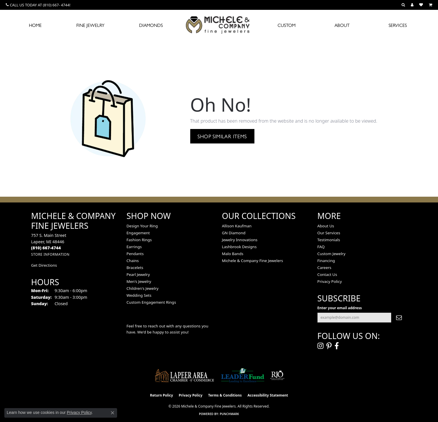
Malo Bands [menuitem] (232, 253)
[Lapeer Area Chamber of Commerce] (184, 375)
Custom (286, 25)
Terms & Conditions (225, 395)
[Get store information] (50, 254)
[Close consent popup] (112, 412)
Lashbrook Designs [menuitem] (239, 246)
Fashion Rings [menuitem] (139, 239)
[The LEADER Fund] (242, 375)
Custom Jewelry (331, 253)
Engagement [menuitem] (138, 232)
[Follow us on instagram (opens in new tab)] (320, 345)
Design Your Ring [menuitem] (142, 225)
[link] (38, 5)
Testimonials (328, 239)
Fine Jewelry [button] (90, 25)
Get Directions (44, 265)
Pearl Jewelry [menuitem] (138, 274)
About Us (325, 225)
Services (398, 25)
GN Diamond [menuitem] (234, 232)
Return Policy (161, 395)
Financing (326, 260)
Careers (324, 267)
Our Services (328, 232)
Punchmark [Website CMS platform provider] (229, 414)
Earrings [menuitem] (134, 246)
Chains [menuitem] (133, 260)
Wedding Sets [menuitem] (139, 295)
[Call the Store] (46, 247)
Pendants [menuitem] (135, 253)
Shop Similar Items (222, 136)
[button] (403, 5)
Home (35, 25)
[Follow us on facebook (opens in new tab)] (336, 345)
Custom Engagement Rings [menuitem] (151, 302)
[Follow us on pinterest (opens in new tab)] (329, 345)
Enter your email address (339, 307)
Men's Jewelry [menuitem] (139, 281)
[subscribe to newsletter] (399, 318)
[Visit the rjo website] (277, 375)
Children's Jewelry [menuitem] (143, 288)
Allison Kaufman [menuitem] (237, 225)
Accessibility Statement (267, 395)
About (342, 25)
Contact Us (327, 274)
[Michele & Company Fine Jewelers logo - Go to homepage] (219, 24)
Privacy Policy (329, 281)
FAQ (321, 246)
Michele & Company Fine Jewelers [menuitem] (252, 260)
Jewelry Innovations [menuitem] (240, 239)
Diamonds (151, 25)
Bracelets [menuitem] (135, 267)
